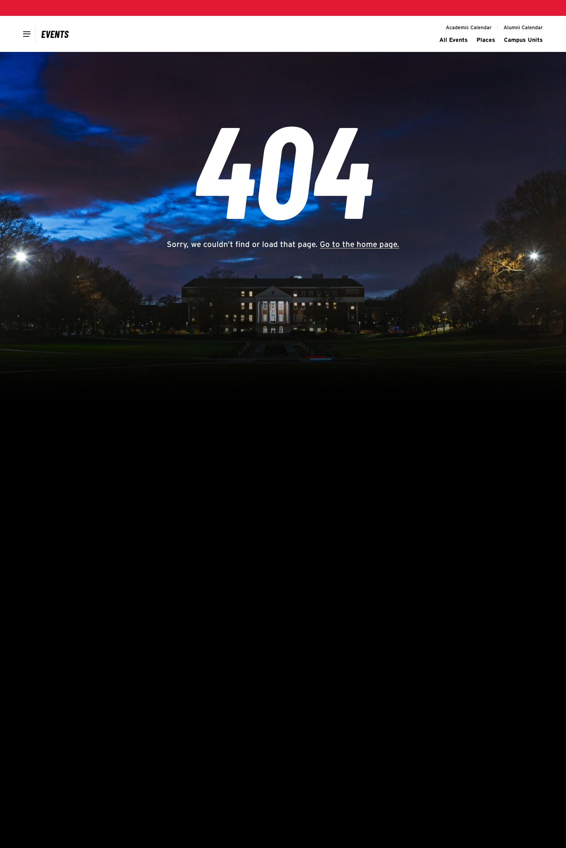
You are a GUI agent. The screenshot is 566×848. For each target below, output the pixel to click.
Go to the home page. (359, 244)
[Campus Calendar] (55, 34)
